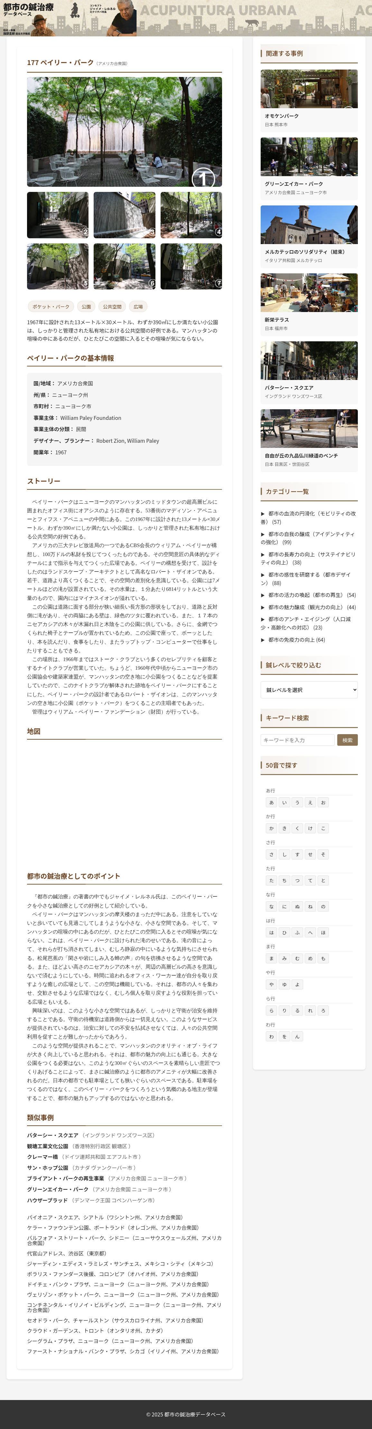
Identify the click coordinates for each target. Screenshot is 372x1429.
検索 (347, 740)
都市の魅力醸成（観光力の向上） (311, 607)
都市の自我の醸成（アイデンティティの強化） (308, 538)
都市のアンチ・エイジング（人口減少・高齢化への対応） (306, 623)
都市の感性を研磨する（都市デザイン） (306, 579)
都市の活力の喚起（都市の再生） (311, 595)
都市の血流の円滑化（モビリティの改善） (308, 517)
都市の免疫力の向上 (296, 639)
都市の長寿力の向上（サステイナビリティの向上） (308, 558)
